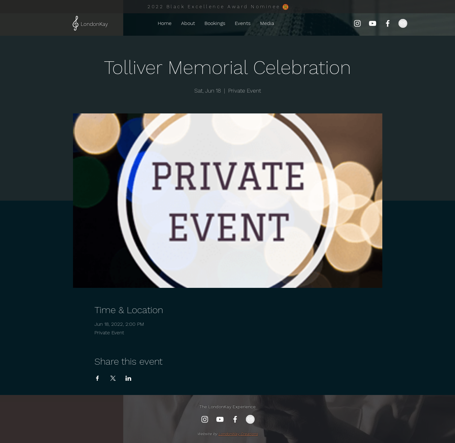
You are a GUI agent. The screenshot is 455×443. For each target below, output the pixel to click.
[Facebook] (387, 23)
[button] (242, 23)
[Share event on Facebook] (97, 378)
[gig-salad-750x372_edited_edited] (402, 23)
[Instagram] (357, 23)
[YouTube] (372, 23)
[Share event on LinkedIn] (128, 378)
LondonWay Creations (238, 434)
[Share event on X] (113, 378)
